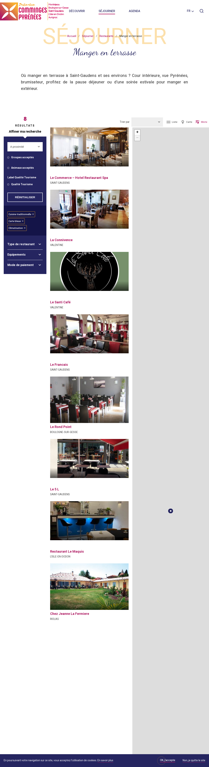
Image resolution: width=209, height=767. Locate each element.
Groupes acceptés (22, 157)
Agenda (134, 11)
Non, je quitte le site (194, 760)
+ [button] (137, 132)
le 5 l (54, 489)
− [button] (137, 138)
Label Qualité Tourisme (21, 177)
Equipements (16, 254)
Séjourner (107, 11)
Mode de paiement (20, 265)
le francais (59, 364)
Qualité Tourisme (22, 184)
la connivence (61, 240)
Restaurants (106, 36)
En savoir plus (105, 760)
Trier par (125, 122)
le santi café (60, 302)
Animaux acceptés (22, 168)
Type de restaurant (21, 244)
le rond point (60, 426)
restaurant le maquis (67, 551)
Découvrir (77, 11)
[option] (89, 146)
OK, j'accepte (167, 760)
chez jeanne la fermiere (69, 613)
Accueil (71, 36)
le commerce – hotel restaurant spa (79, 177)
